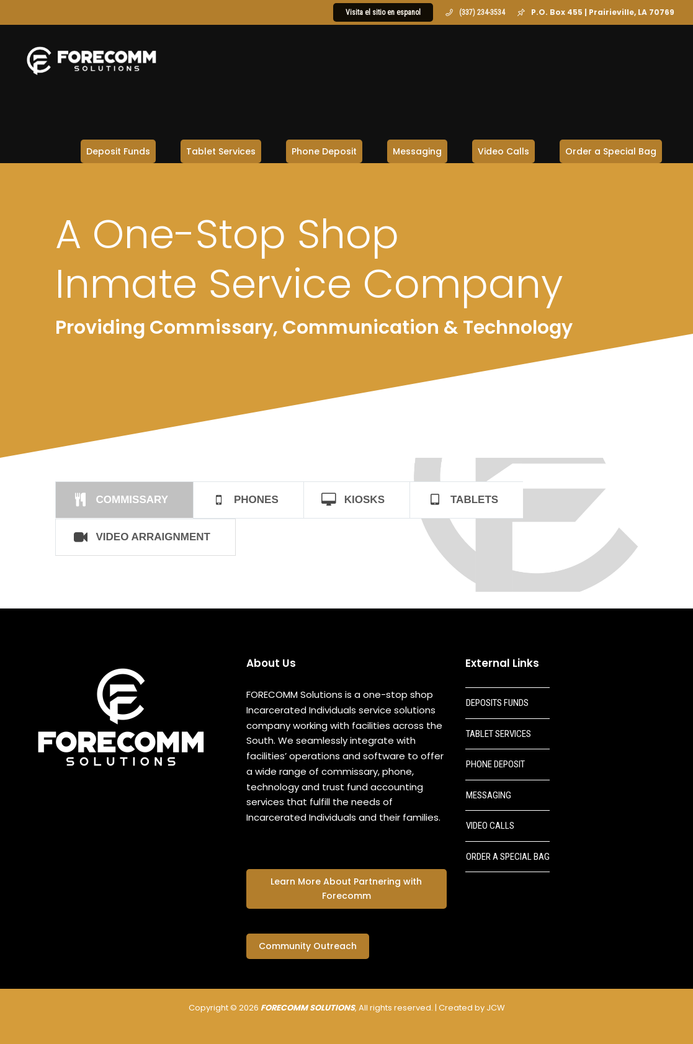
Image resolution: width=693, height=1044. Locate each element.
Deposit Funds (118, 151)
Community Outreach (308, 946)
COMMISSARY (132, 500)
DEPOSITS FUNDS (497, 702)
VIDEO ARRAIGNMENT (153, 537)
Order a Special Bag (610, 151)
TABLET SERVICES (498, 733)
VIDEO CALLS (490, 825)
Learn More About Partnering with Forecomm (346, 888)
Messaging (417, 151)
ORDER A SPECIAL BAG (508, 856)
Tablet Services (221, 151)
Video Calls (503, 151)
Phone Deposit (324, 151)
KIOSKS (364, 500)
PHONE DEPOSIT (495, 764)
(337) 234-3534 (482, 12)
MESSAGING (488, 795)
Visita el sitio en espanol (383, 12)
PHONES (256, 500)
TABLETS (474, 500)
